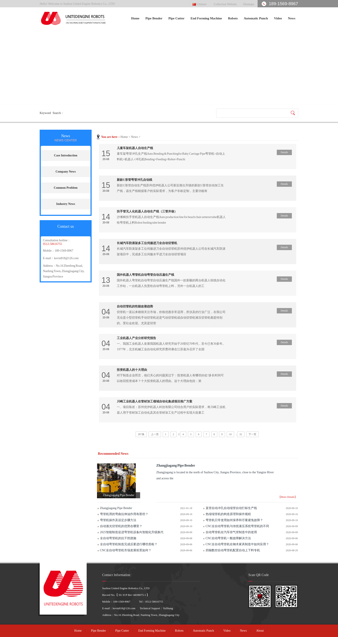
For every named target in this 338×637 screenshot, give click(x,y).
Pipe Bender (154, 18)
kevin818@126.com (66, 258)
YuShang (168, 608)
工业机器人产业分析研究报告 (136, 338)
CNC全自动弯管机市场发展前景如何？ (126, 550)
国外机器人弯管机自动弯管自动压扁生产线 (145, 274)
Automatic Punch (256, 18)
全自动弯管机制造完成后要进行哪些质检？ (128, 544)
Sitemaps (248, 4)
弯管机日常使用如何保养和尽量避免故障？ (234, 520)
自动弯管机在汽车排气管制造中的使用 (231, 532)
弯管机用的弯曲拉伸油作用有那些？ (124, 514)
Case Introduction (65, 155)
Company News (66, 171)
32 (240, 434)
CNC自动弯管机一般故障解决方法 (228, 538)
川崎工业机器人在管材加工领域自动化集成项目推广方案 (154, 401)
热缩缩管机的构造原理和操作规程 (228, 514)
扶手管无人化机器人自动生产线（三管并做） (147, 211)
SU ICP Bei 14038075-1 (132, 595)
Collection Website (225, 4)
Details (284, 152)
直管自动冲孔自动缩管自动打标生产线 (231, 508)
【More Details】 (287, 496)
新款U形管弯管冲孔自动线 (134, 179)
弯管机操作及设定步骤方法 (118, 520)
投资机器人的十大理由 (132, 369)
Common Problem (66, 187)
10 (230, 434)
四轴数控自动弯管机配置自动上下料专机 (233, 550)
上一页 (155, 434)
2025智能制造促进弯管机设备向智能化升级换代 (131, 532)
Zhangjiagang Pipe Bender (116, 508)
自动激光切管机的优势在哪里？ (121, 526)
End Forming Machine (206, 18)
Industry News (65, 204)
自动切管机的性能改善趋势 (135, 306)
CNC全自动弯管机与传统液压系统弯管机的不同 (237, 526)
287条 (141, 434)
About (260, 630)
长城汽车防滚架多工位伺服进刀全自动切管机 (147, 243)
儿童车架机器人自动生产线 (135, 148)
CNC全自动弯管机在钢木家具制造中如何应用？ (237, 544)
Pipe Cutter (176, 18)
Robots (233, 18)
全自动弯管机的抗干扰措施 (118, 538)
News (291, 18)
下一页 (252, 434)
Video (278, 18)
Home (135, 18)
